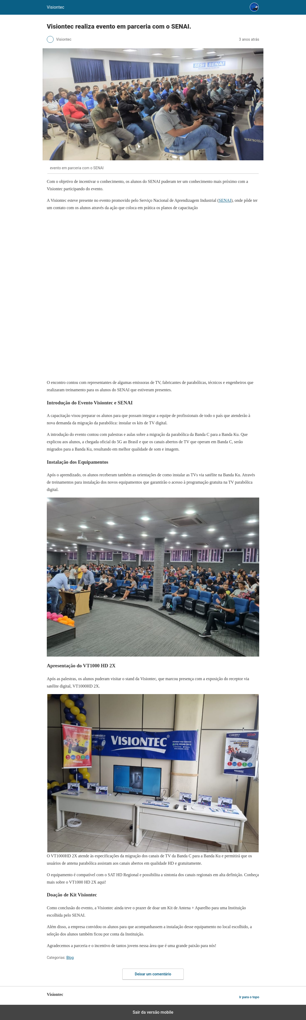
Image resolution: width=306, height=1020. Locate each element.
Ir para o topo (249, 997)
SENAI (225, 200)
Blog (70, 957)
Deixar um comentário (153, 974)
